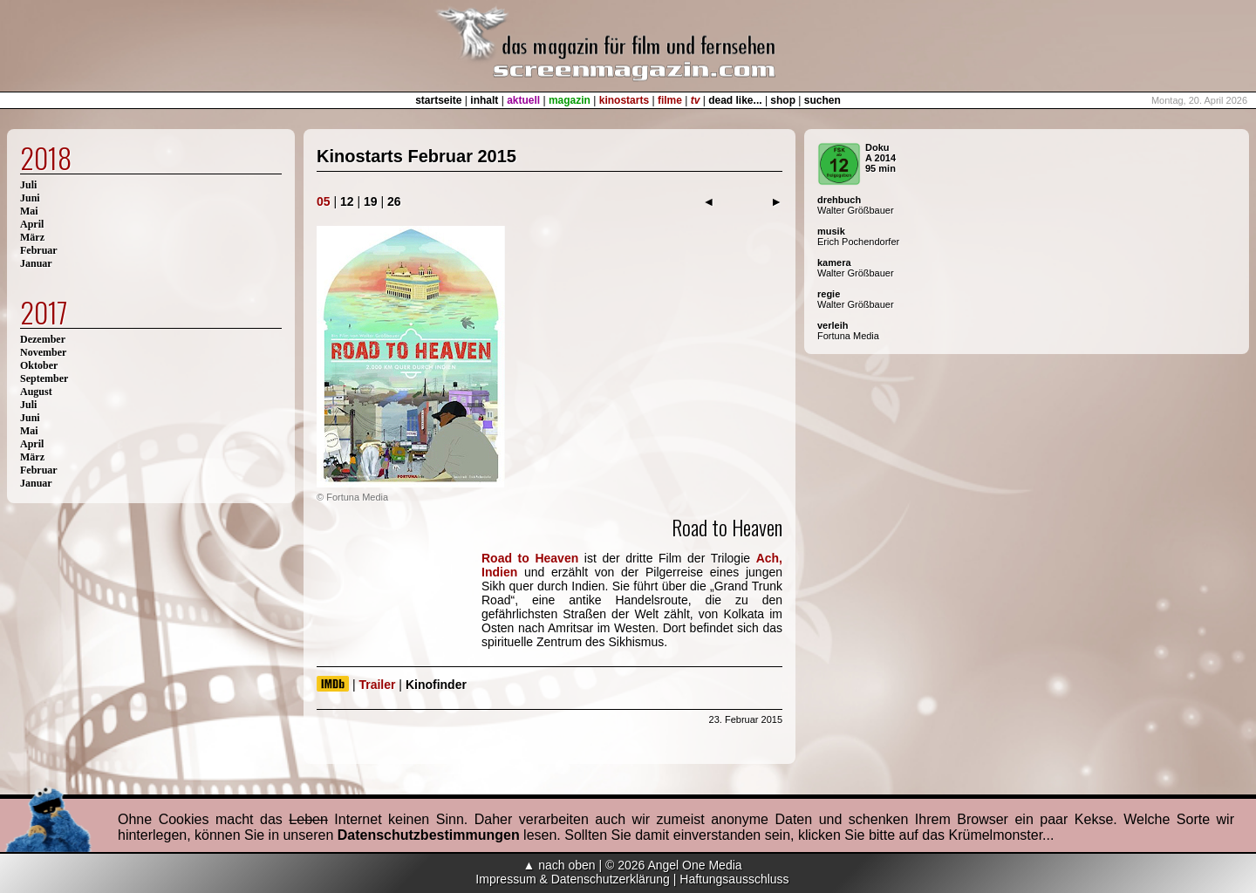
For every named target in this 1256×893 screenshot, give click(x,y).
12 (347, 201)
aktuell (523, 100)
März (32, 237)
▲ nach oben (558, 865)
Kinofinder (436, 685)
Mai (29, 211)
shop (782, 100)
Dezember (42, 339)
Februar (39, 250)
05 (324, 201)
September (44, 378)
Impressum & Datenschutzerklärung (572, 879)
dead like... (734, 100)
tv (695, 100)
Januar (36, 263)
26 (394, 201)
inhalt (484, 100)
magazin (569, 100)
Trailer (376, 685)
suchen (822, 100)
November (43, 352)
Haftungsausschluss (733, 879)
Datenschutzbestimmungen (429, 835)
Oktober (39, 365)
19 (371, 201)
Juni (30, 198)
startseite (438, 100)
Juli (28, 185)
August (36, 391)
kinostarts (624, 100)
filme (670, 100)
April (32, 224)
